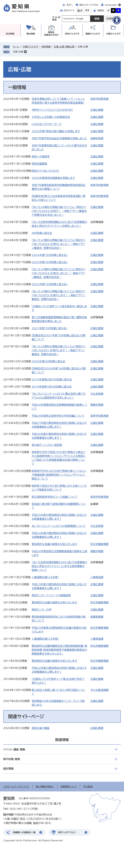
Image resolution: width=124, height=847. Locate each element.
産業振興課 (96, 616)
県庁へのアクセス (67, 832)
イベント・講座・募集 (14, 749)
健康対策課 (96, 404)
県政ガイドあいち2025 (45, 170)
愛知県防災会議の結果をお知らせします (54, 544)
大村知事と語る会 (42, 233)
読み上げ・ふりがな (88, 5)
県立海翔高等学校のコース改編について (54, 497)
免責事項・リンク (69, 786)
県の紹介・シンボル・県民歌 (47, 445)
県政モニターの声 (42, 609)
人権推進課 (96, 577)
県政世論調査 (39, 163)
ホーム (16, 47)
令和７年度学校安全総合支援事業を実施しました (59, 138)
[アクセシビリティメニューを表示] (117, 20)
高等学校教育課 (99, 99)
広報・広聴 (18, 52)
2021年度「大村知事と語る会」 (49, 328)
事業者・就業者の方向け (51, 33)
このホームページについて (16, 786)
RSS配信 (88, 786)
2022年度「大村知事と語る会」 (50, 284)
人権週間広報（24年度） (45, 577)
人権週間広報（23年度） (45, 638)
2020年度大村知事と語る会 (48, 361)
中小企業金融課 (99, 690)
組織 (93, 33)
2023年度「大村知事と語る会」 (50, 262)
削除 (25, 51)
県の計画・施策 (11, 759)
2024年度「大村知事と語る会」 (50, 255)
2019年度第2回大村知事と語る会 (52, 379)
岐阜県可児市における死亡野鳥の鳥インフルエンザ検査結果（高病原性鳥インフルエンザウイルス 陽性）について (59, 475)
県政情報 (46, 47)
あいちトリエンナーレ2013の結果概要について (59, 526)
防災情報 (10, 34)
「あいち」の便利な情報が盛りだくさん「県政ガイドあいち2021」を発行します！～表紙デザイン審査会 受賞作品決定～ (58, 350)
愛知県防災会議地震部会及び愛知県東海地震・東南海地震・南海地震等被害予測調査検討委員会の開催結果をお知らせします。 (59, 650)
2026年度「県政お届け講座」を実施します (56, 131)
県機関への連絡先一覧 (24, 832)
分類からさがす (30, 47)
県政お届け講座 (41, 728)
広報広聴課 (96, 110)
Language (111, 5)
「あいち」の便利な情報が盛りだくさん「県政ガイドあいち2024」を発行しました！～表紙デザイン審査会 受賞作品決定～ (58, 244)
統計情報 (8, 768)
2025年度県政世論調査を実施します (53, 178)
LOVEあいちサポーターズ (47, 124)
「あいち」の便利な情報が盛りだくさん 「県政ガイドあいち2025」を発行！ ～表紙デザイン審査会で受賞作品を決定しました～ (59, 211)
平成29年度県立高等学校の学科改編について (58, 416)
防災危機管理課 (99, 544)
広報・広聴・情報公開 (64, 47)
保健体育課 (96, 138)
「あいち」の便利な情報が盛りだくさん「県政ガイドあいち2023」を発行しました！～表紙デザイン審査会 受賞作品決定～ (58, 273)
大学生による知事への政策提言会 (51, 117)
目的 (72, 33)
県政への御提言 (41, 156)
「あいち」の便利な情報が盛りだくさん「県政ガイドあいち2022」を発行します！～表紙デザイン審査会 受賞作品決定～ (58, 295)
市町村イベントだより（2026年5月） (52, 110)
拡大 (80, 10)
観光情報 (31, 34)
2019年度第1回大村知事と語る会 (52, 386)
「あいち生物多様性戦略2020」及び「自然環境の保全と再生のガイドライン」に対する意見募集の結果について (59, 566)
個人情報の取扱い (45, 786)
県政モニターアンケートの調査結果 (51, 595)
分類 (113, 33)
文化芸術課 (96, 393)
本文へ (69, 5)
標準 (87, 10)
